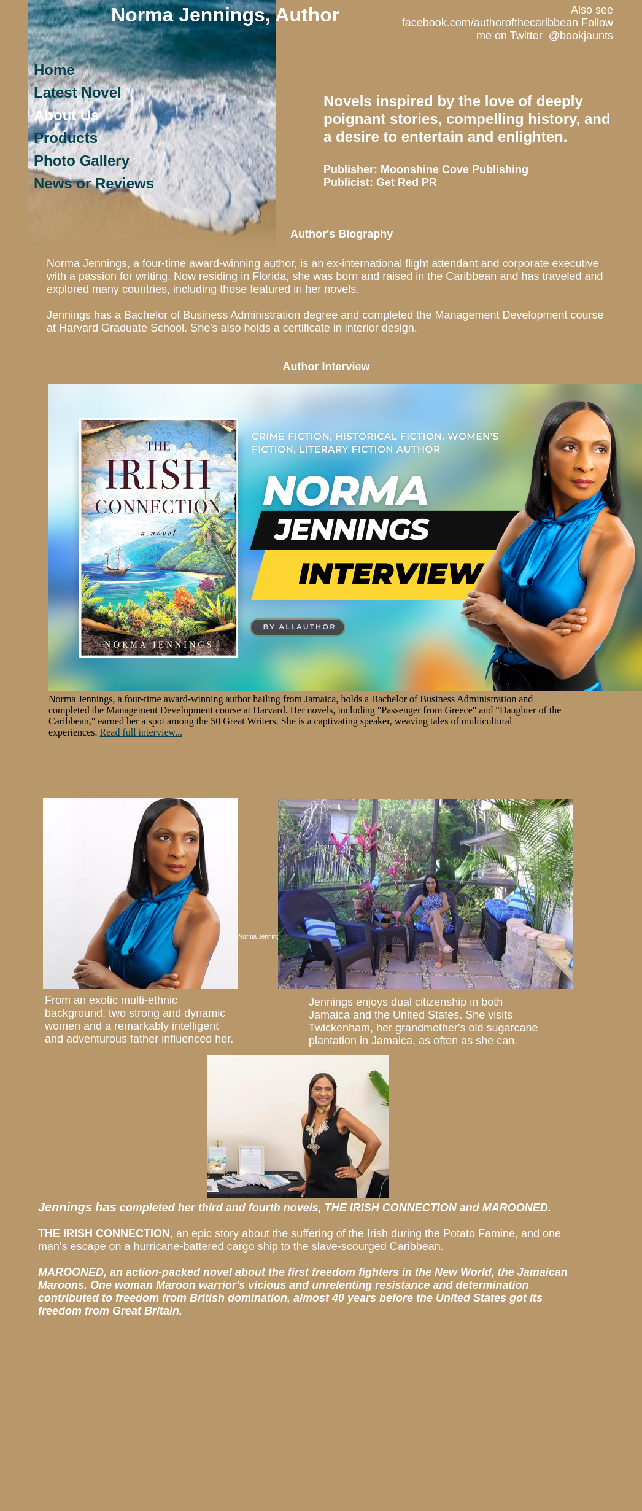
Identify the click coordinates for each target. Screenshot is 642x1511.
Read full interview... (141, 732)
